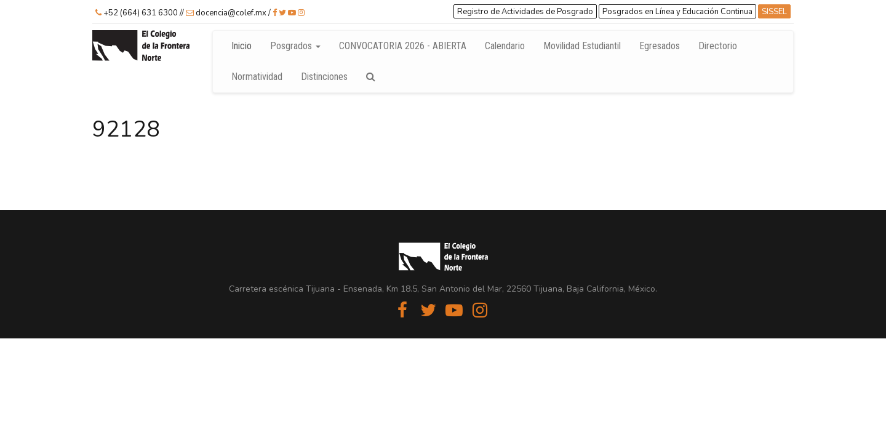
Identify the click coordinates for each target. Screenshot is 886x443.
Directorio (722, 45)
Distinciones (324, 76)
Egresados (659, 46)
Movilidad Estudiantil (582, 46)
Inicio (241, 46)
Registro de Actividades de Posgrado (525, 11)
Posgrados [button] (295, 46)
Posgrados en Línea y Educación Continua (677, 11)
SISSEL (774, 11)
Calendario (505, 46)
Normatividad (256, 76)
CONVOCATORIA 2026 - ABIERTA (402, 46)
